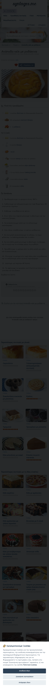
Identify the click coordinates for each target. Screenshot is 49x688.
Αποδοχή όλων (24, 671)
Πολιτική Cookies (30, 665)
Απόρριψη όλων (24, 682)
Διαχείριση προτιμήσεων (24, 677)
